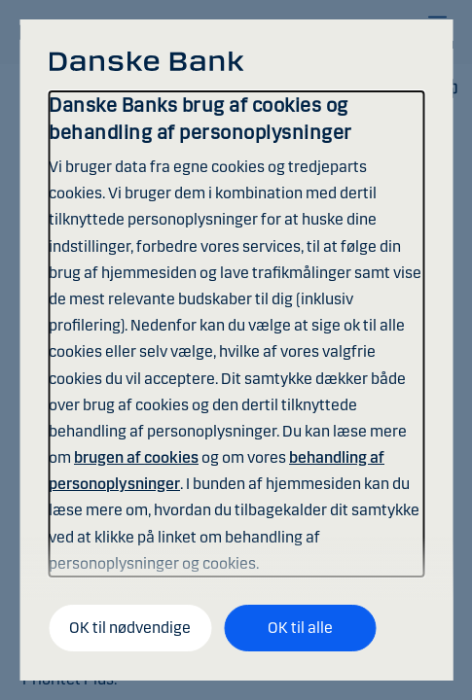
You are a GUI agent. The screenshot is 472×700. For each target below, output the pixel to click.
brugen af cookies (136, 457)
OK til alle (300, 627)
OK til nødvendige (130, 627)
